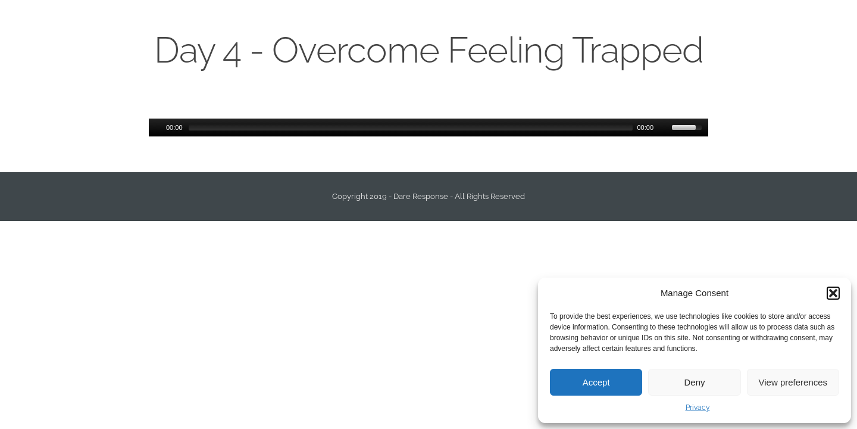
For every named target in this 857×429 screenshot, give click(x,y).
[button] (833, 293)
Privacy (698, 407)
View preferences (793, 382)
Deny (694, 382)
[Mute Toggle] (664, 127)
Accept (596, 382)
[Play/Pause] (156, 127)
